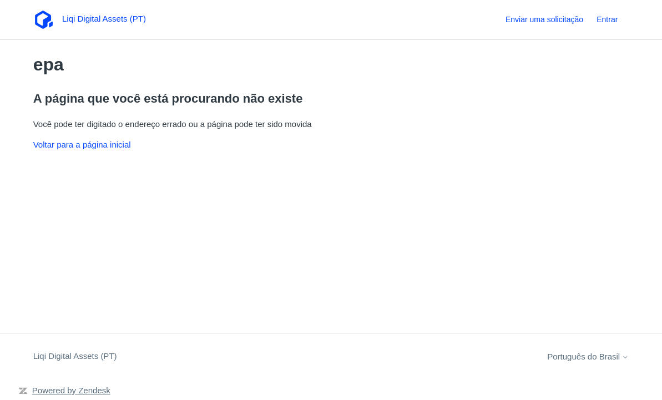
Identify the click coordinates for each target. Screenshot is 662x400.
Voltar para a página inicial (82, 144)
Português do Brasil (588, 356)
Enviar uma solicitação (544, 19)
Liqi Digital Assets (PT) (75, 356)
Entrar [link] (607, 19)
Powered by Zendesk (71, 390)
